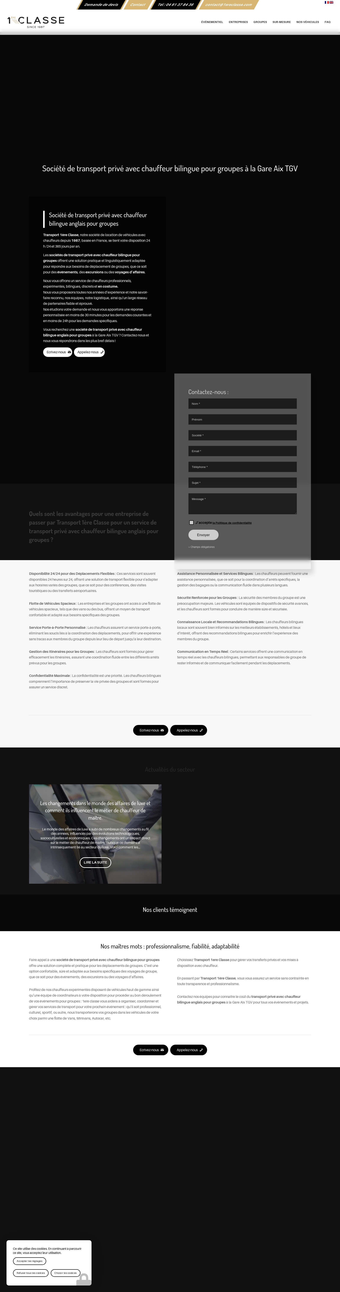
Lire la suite (95, 862)
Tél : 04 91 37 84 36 (176, 5)
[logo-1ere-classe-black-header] (170, 22)
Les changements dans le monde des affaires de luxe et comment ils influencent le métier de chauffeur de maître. (95, 810)
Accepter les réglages (29, 1261)
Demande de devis (101, 5)
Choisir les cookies (65, 1273)
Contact (138, 5)
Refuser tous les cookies (31, 1273)
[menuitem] (102, 5)
